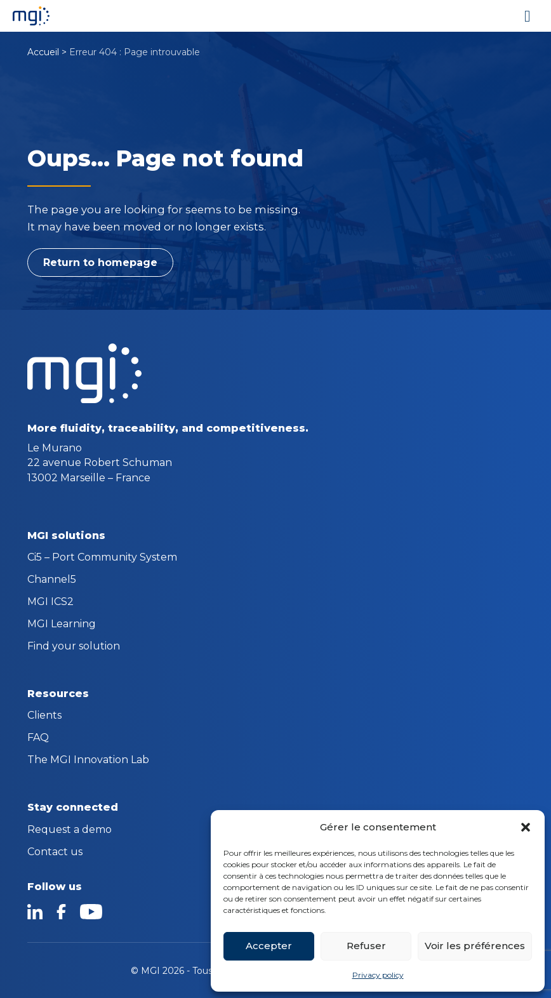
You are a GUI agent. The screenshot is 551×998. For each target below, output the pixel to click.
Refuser (366, 946)
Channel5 (51, 580)
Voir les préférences (475, 946)
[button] (525, 827)
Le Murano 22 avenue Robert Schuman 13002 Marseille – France (99, 463)
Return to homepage (100, 262)
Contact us (55, 853)
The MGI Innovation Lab (88, 760)
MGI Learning (61, 625)
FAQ (38, 738)
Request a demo (69, 830)
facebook (61, 911)
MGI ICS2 (50, 602)
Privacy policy (378, 975)
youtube (91, 911)
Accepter (269, 946)
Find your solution (73, 647)
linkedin (35, 911)
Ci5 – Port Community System (102, 558)
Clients (44, 716)
